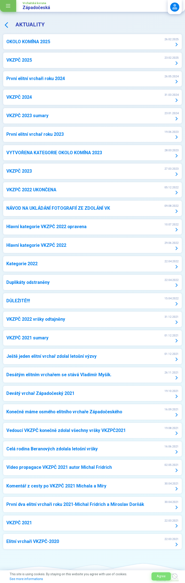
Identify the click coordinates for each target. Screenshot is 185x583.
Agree (161, 576)
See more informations (26, 579)
